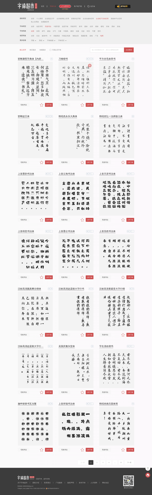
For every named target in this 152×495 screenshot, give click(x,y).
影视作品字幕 (76, 18)
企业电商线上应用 (63, 18)
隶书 (80, 26)
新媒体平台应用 (116, 18)
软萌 (38, 31)
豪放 (48, 31)
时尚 (88, 31)
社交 (38, 36)
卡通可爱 (57, 26)
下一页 (129, 462)
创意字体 (65, 26)
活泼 (82, 31)
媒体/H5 (44, 36)
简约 (99, 31)
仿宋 (91, 26)
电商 (101, 36)
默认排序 (23, 50)
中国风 (65, 31)
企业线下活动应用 (102, 18)
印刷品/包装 (66, 36)
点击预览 (129, 50)
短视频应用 (45, 22)
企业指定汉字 (49, 18)
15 (121, 462)
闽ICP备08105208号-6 (53, 488)
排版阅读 (57, 36)
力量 (59, 31)
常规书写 (73, 26)
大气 (54, 31)
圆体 (86, 26)
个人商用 (39, 18)
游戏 (91, 36)
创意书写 (39, 26)
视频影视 (84, 36)
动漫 (77, 31)
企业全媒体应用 (88, 18)
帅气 (43, 31)
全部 (32, 18)
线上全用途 (35, 22)
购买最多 (33, 50)
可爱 (93, 31)
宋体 (107, 26)
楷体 (96, 26)
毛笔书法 (48, 26)
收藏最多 (43, 50)
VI (50, 36)
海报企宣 (76, 36)
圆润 (72, 31)
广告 (96, 36)
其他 (118, 26)
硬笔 (102, 26)
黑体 (113, 26)
